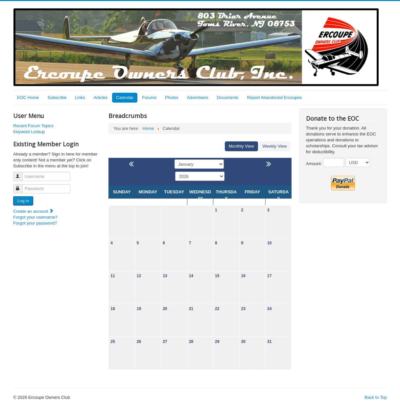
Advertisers (197, 97)
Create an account (33, 211)
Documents (228, 97)
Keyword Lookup (29, 131)
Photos (171, 97)
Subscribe (56, 97)
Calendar (124, 97)
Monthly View (241, 146)
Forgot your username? (35, 217)
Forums (149, 97)
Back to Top (376, 397)
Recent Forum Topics (33, 125)
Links (80, 97)
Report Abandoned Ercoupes (274, 97)
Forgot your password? (35, 223)
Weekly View (275, 146)
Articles (101, 97)
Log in (23, 200)
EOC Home (28, 97)
